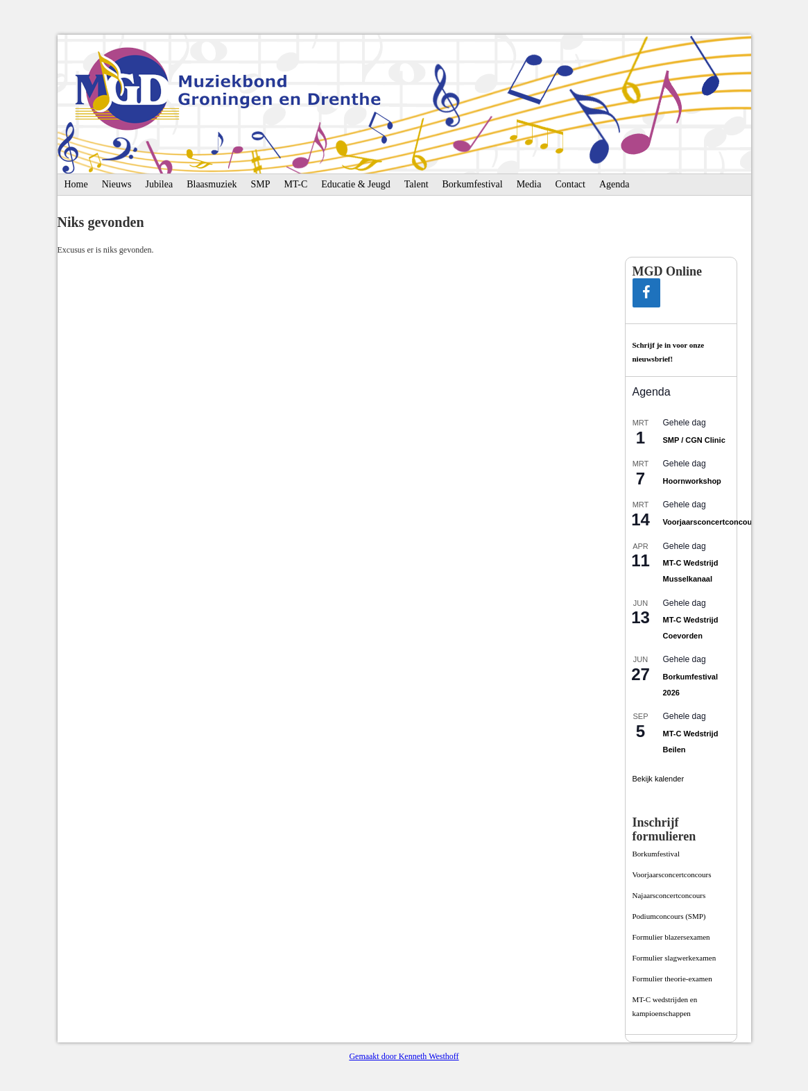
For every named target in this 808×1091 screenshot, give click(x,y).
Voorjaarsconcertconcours (711, 522)
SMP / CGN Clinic (694, 440)
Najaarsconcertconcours (669, 895)
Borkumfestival (472, 184)
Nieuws (117, 184)
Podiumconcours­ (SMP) (669, 916)
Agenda (614, 184)
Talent (416, 184)
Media (529, 184)
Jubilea (159, 184)
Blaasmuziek (212, 184)
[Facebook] (646, 292)
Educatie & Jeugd (355, 184)
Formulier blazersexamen (671, 937)
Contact (570, 184)
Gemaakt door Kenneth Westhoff (403, 1056)
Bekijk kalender (659, 779)
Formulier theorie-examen (672, 978)
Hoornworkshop (692, 481)
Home (76, 184)
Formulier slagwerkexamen (674, 958)
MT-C (296, 184)
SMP (260, 184)
